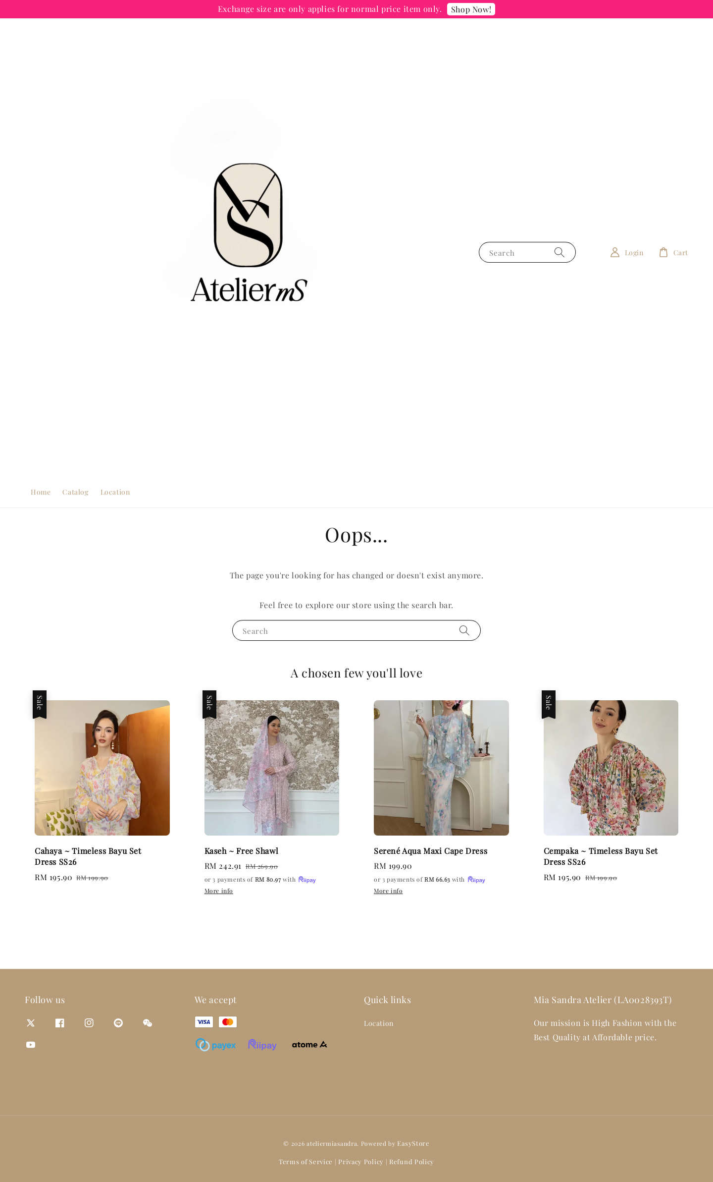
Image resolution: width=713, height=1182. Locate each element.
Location (115, 492)
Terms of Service (306, 1161)
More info (218, 891)
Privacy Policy (361, 1161)
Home (41, 492)
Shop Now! (471, 9)
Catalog (75, 492)
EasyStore (413, 1143)
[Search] (559, 252)
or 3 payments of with (260, 880)
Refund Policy (411, 1161)
